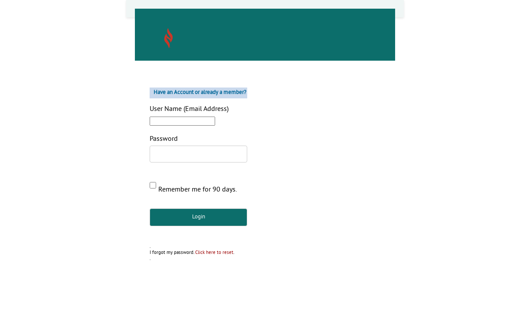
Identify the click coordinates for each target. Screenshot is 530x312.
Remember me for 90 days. (197, 189)
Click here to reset (214, 253)
